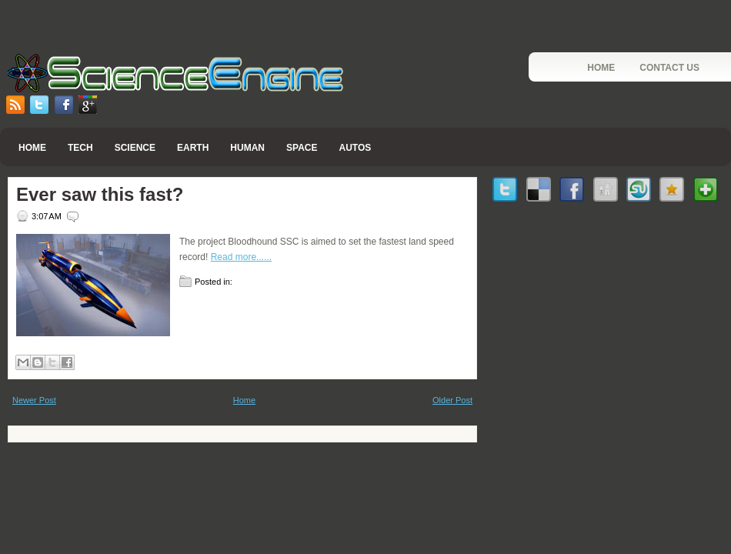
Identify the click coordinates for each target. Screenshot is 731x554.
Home (601, 67)
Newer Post (34, 400)
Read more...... (241, 257)
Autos (355, 147)
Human (247, 147)
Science (135, 147)
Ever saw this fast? (99, 194)
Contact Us (669, 67)
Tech (80, 147)
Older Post (452, 400)
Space (301, 147)
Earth (193, 147)
